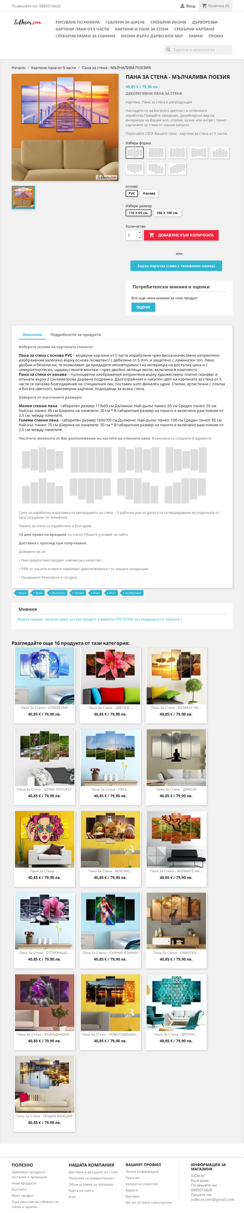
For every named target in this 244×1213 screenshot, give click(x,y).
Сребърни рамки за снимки (85, 36)
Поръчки (133, 1177)
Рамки (196, 36)
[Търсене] (198, 50)
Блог (72, 1196)
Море (22, 593)
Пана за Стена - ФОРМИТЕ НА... (176, 871)
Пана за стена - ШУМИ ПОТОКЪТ (44, 789)
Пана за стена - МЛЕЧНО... (110, 871)
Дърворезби (205, 22)
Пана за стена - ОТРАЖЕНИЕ (44, 707)
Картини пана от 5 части (82, 29)
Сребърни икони (168, 22)
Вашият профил (143, 1164)
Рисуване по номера (78, 22)
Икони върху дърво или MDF (152, 36)
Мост (112, 593)
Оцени (143, 307)
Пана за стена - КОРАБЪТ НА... (176, 707)
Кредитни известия (142, 1184)
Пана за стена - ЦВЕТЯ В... (110, 707)
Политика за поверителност (92, 1178)
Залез (38, 593)
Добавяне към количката (181, 235)
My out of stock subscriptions (149, 1202)
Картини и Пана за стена (141, 29)
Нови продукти (24, 1183)
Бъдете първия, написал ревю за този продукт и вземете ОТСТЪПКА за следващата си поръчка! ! (99, 619)
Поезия (79, 593)
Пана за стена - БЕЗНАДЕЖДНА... (44, 1034)
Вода (96, 593)
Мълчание (58, 593)
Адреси (132, 1190)
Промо (216, 36)
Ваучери (132, 1196)
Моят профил (22, 1195)
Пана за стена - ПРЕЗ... (110, 789)
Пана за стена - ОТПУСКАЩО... (44, 952)
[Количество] (131, 235)
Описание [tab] (32, 334)
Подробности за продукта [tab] (75, 334)
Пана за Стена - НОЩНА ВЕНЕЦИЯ (44, 1116)
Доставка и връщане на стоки (93, 1172)
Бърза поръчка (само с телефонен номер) (176, 265)
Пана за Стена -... (44, 871)
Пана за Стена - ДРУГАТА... (176, 1034)
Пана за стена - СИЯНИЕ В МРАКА (110, 952)
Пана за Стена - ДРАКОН (176, 789)
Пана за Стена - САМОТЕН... (176, 952)
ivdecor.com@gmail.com (212, 1199)
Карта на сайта (81, 1190)
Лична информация (142, 1171)
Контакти (19, 1189)
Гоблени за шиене (125, 22)
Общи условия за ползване (91, 1184)
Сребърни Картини (194, 29)
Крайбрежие (133, 593)
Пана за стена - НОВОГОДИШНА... (110, 1034)
